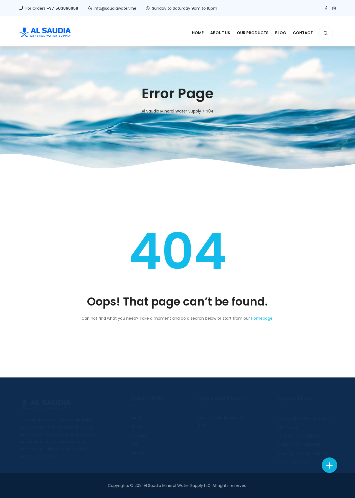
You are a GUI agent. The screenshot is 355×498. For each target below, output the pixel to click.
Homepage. (262, 318)
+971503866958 (62, 8)
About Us (220, 33)
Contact (303, 33)
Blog (280, 33)
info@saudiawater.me (115, 8)
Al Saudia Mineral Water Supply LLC (177, 485)
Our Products (252, 33)
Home (198, 33)
